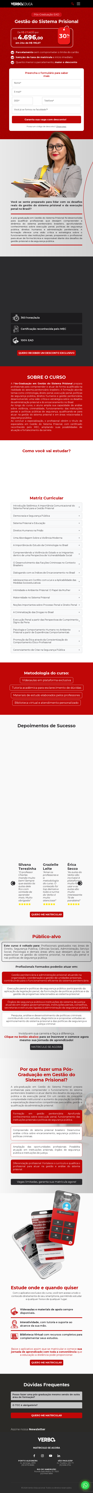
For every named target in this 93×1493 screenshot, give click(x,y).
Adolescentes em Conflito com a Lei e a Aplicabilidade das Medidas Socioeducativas (46, 581)
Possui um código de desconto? (46, 126)
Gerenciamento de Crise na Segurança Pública (46, 650)
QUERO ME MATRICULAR (46, 914)
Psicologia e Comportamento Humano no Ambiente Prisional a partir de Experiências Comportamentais (46, 631)
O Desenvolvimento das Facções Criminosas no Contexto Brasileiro (46, 564)
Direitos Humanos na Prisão (46, 530)
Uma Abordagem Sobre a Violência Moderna (46, 538)
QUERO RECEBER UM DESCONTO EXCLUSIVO (46, 353)
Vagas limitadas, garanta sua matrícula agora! (46, 1181)
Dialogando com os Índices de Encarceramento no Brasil (46, 572)
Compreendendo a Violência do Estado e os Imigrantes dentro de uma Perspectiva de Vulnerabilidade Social (46, 554)
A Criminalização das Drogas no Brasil (46, 612)
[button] (80, 883)
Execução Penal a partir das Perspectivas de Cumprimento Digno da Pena (46, 621)
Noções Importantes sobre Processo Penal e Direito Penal (46, 605)
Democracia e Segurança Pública (46, 516)
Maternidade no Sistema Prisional (46, 597)
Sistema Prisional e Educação (46, 523)
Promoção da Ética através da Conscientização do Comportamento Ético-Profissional (46, 641)
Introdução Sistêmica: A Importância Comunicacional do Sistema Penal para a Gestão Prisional (46, 507)
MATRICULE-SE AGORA (46, 1046)
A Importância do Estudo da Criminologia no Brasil (46, 545)
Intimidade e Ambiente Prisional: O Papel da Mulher (46, 590)
